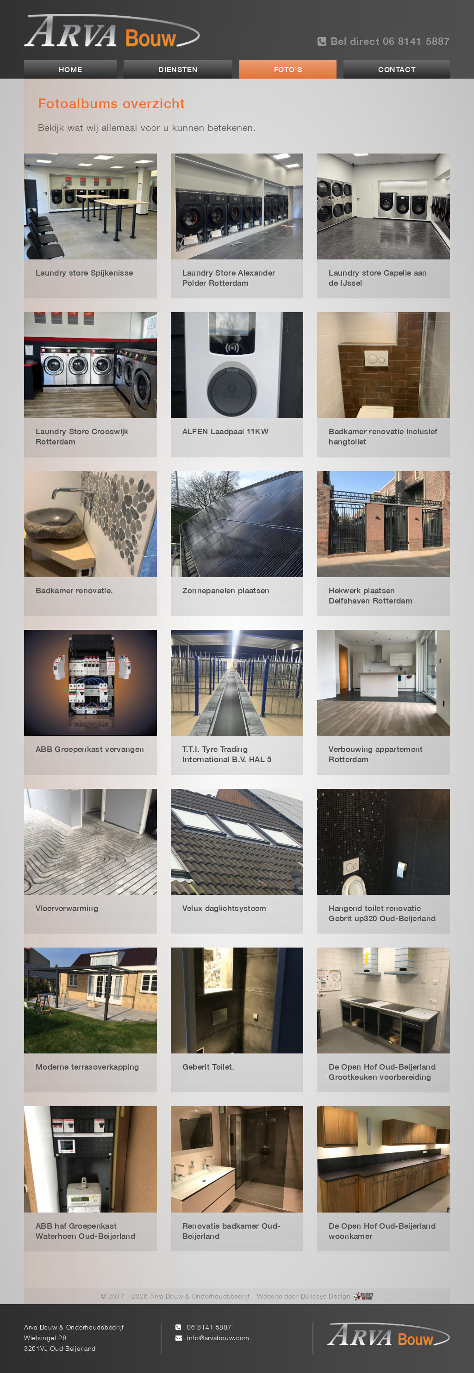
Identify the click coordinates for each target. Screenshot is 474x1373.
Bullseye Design (326, 1297)
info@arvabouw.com (218, 1339)
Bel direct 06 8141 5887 (384, 41)
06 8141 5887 (209, 1328)
